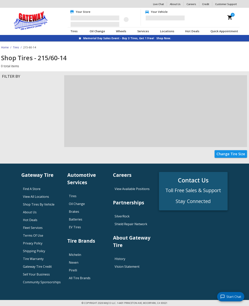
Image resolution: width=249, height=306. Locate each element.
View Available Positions (132, 189)
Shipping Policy (34, 251)
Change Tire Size (231, 154)
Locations (167, 31)
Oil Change (97, 31)
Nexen (73, 262)
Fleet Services (33, 228)
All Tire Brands (79, 278)
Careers (191, 4)
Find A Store (31, 189)
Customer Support (226, 4)
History (120, 259)
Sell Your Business (36, 274)
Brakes (74, 211)
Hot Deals (192, 31)
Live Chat (158, 4)
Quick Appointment (224, 31)
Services (143, 31)
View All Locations (36, 196)
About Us (175, 4)
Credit (205, 4)
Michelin (75, 255)
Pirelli (73, 270)
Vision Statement (127, 266)
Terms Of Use (33, 235)
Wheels (121, 31)
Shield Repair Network (131, 224)
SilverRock (122, 216)
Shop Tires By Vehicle (38, 204)
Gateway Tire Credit (37, 266)
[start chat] (230, 296)
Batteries (75, 219)
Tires (74, 31)
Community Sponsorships (42, 282)
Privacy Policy (32, 243)
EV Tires (75, 227)
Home (5, 47)
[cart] (230, 17)
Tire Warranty (33, 259)
